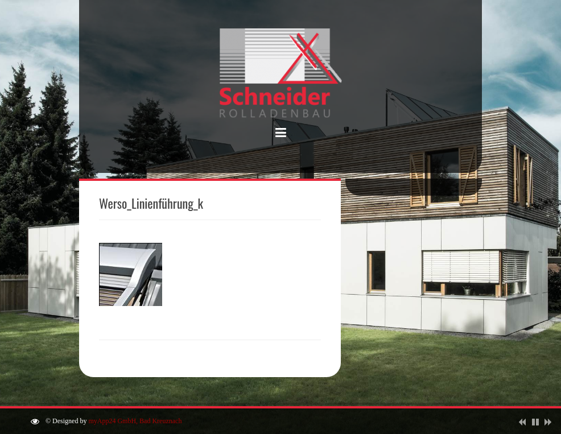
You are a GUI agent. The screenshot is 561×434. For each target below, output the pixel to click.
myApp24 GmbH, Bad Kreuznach (135, 421)
